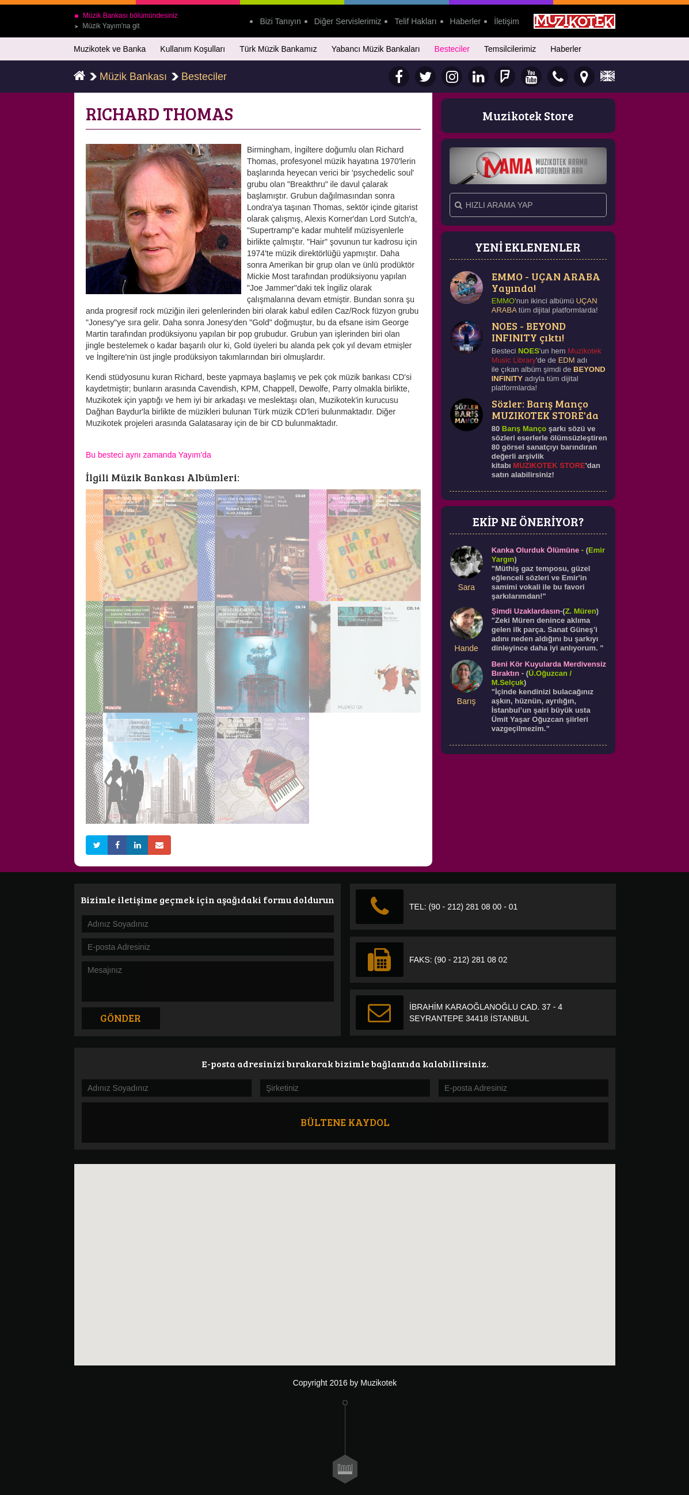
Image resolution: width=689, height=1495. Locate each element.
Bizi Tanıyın (280, 21)
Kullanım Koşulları (192, 49)
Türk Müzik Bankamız (278, 49)
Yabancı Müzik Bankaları (376, 49)
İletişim (506, 21)
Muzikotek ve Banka (110, 49)
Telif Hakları (415, 21)
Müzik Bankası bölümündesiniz (126, 16)
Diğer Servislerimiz (348, 21)
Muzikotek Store (527, 115)
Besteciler (452, 49)
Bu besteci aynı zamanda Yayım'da (148, 454)
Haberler (465, 21)
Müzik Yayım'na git (107, 26)
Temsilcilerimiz (510, 49)
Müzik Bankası (133, 76)
